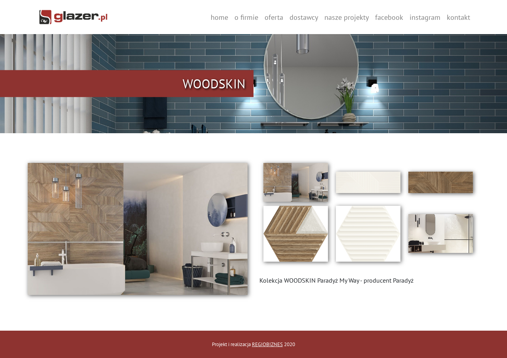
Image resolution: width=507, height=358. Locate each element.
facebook (389, 17)
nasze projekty (346, 17)
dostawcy (304, 17)
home (219, 17)
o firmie (246, 17)
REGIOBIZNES (267, 344)
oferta (274, 17)
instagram (425, 17)
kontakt (458, 17)
